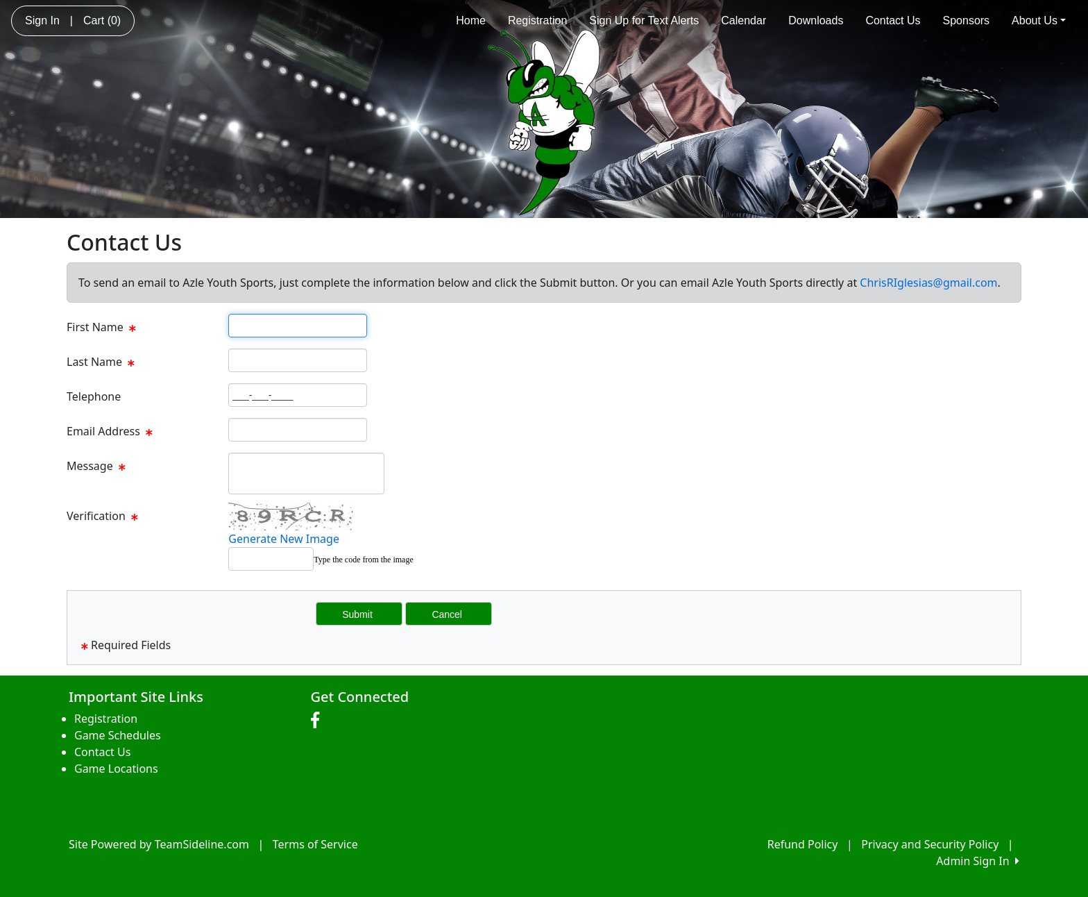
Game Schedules (117, 735)
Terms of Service (315, 844)
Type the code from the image (363, 559)
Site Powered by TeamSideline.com (159, 844)
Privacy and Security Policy (929, 844)
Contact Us (892, 20)
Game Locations (116, 768)
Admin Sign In (977, 861)
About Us (1039, 20)
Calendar (743, 20)
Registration (537, 20)
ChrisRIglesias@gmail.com (928, 282)
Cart (102, 20)
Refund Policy (802, 844)
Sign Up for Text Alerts (644, 20)
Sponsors (966, 20)
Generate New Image (283, 538)
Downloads (815, 20)
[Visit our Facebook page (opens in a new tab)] (318, 721)
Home (471, 20)
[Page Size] (297, 325)
